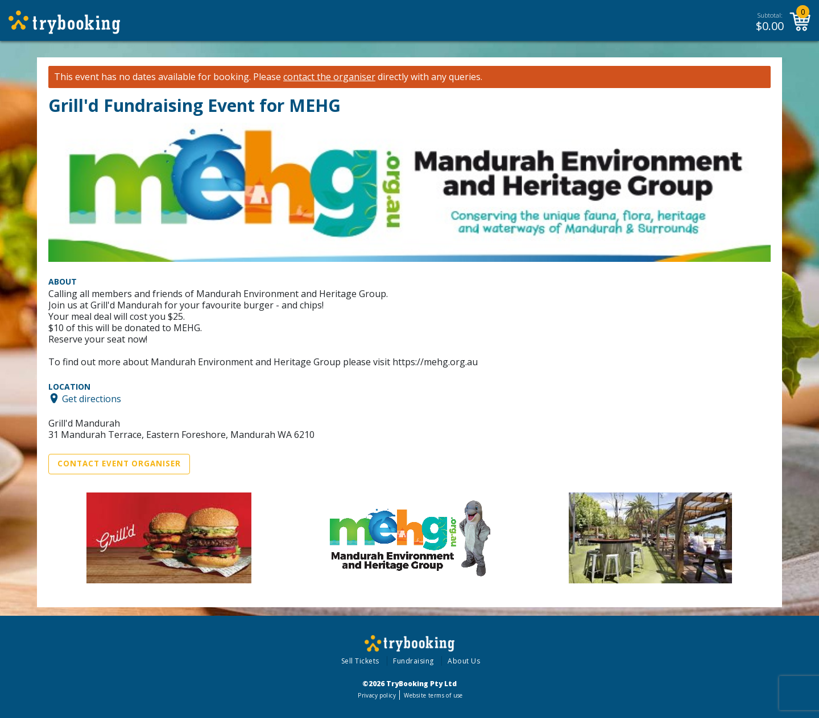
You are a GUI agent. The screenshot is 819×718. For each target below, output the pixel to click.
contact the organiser (329, 77)
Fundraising (413, 661)
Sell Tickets (360, 661)
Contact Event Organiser (119, 463)
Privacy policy (377, 695)
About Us (464, 661)
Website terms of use (433, 695)
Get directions (91, 398)
